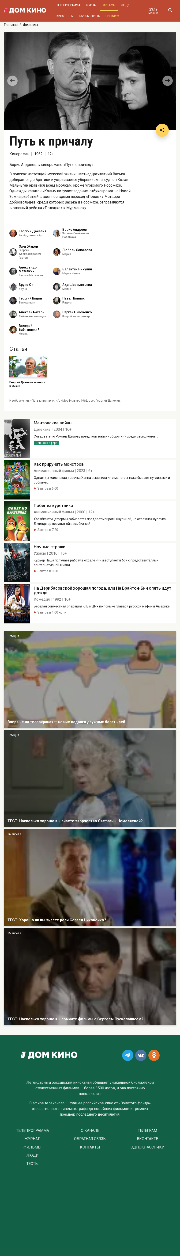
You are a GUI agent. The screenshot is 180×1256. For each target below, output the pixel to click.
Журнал (92, 5)
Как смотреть (89, 16)
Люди (125, 5)
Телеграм (147, 1131)
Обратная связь (90, 1139)
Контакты (90, 1147)
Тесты (32, 1164)
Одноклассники (148, 1147)
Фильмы (109, 5)
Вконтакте (147, 1139)
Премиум (112, 16)
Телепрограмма (68, 5)
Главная (11, 25)
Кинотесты (64, 16)
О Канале (90, 1131)
